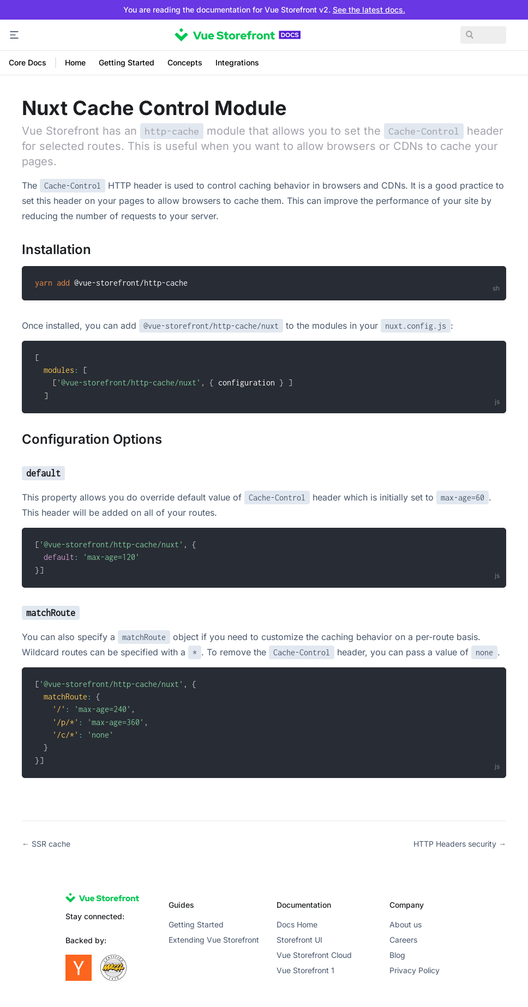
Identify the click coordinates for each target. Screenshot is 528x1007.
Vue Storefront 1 (305, 970)
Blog (397, 955)
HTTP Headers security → (459, 843)
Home (75, 62)
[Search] (462, 35)
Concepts (184, 62)
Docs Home (297, 924)
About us (405, 924)
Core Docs (27, 62)
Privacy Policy (414, 970)
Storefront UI (299, 939)
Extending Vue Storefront (214, 939)
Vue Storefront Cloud (314, 955)
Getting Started (126, 62)
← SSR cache (46, 843)
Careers (403, 939)
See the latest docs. (369, 9)
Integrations (237, 62)
